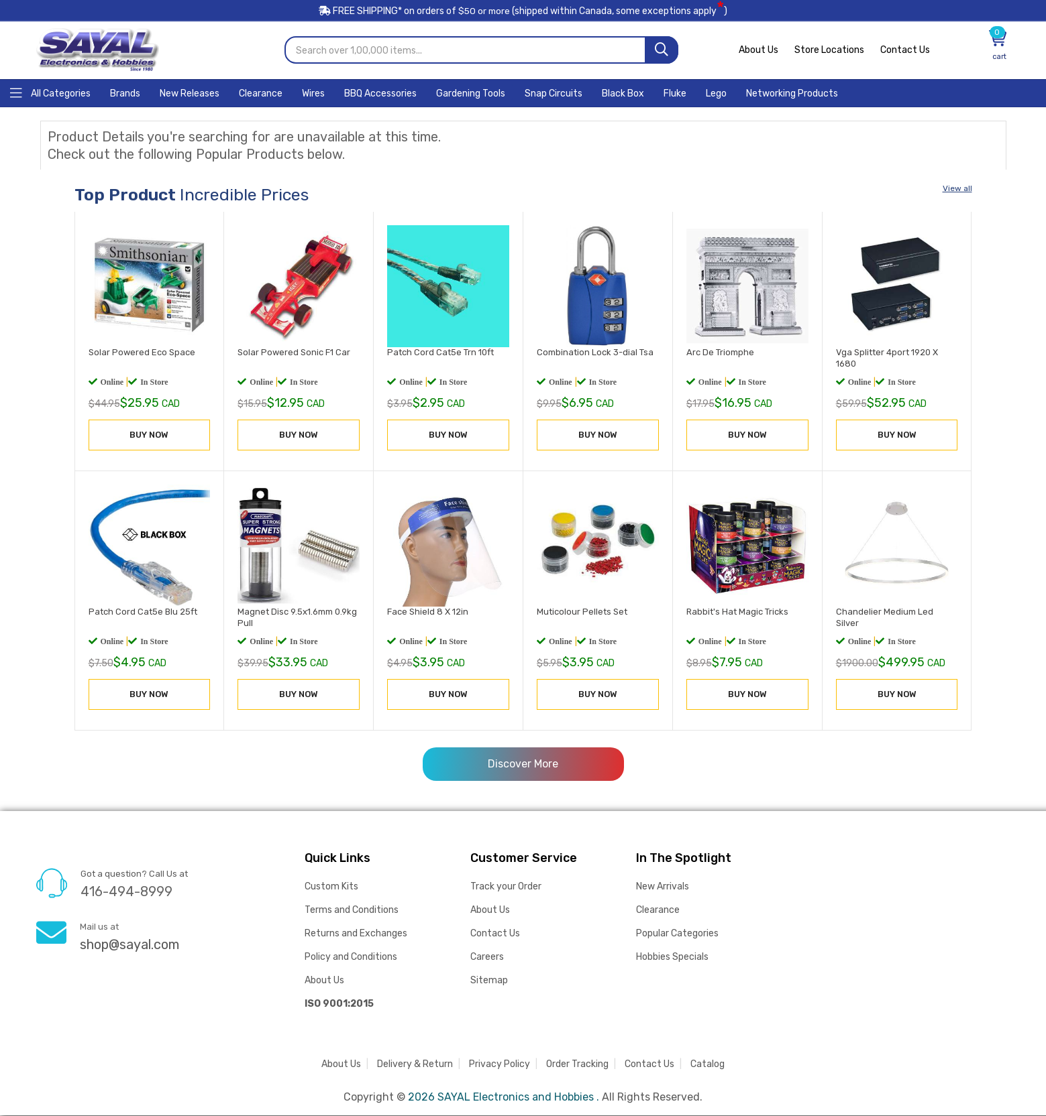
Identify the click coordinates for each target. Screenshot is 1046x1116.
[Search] (661, 50)
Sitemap (489, 981)
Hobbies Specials (672, 957)
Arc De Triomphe (720, 353)
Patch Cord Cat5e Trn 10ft (440, 353)
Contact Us (905, 50)
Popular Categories (677, 934)
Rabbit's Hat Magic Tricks (737, 612)
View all (957, 189)
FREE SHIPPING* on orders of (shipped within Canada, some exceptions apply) (523, 12)
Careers (487, 957)
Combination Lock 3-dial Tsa (595, 353)
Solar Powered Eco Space (142, 353)
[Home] (50, 92)
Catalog (707, 1064)
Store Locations (829, 50)
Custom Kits (331, 887)
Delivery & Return (415, 1064)
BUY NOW (148, 435)
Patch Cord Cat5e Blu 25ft (143, 612)
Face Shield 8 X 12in (427, 612)
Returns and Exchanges (356, 934)
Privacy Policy (499, 1064)
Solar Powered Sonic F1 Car (294, 353)
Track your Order (505, 887)
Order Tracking (577, 1064)
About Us (758, 50)
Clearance (658, 910)
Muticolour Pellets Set (582, 612)
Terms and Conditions (352, 910)
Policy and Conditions (351, 957)
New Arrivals (662, 887)
